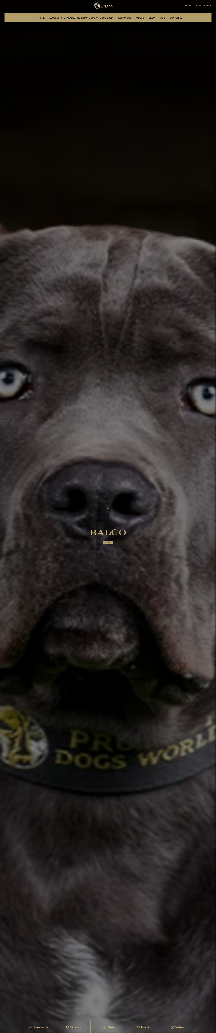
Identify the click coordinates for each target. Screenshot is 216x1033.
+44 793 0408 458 (198, 5)
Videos (140, 18)
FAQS (162, 18)
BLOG (152, 18)
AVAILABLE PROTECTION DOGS (79, 18)
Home (41, 18)
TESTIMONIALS (124, 18)
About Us (54, 18)
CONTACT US (176, 18)
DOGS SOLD (106, 18)
